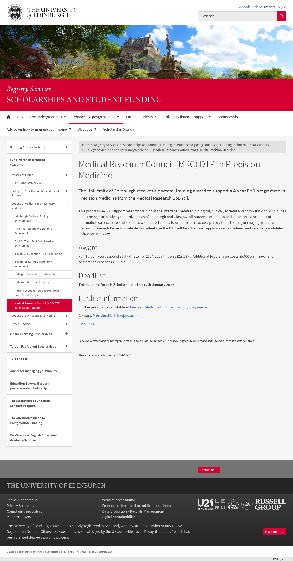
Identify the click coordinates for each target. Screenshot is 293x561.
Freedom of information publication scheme (137, 505)
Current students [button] (140, 117)
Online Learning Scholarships (31, 334)
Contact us (209, 470)
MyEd (282, 6)
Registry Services (29, 89)
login (279, 559)
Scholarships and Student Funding (147, 145)
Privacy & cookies (20, 505)
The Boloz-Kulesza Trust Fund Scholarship (33, 264)
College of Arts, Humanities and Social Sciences (35, 193)
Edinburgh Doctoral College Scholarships (32, 218)
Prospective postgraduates (196, 145)
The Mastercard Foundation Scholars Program (30, 403)
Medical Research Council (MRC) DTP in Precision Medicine (37, 305)
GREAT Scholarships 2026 (27, 183)
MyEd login (274, 531)
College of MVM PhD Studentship (35, 274)
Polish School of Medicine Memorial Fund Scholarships (37, 293)
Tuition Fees (19, 358)
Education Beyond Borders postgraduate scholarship (29, 385)
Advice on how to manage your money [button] (37, 129)
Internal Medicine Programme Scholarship (33, 231)
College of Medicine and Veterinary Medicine (33, 206)
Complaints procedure (24, 511)
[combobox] (237, 16)
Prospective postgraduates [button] (94, 117)
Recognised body (157, 531)
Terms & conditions (22, 499)
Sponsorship (228, 117)
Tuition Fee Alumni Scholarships (33, 346)
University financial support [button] (185, 117)
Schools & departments (256, 6)
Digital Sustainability (118, 516)
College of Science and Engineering (33, 316)
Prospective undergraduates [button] (40, 117)
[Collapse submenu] (68, 162)
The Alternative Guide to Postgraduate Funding (27, 420)
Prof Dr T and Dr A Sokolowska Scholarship (34, 243)
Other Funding (21, 324)
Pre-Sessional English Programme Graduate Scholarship (34, 437)
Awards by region (22, 175)
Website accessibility (118, 499)
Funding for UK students (27, 147)
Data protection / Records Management (133, 511)
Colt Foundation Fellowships (33, 282)
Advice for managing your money (33, 371)
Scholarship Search (118, 129)
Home (85, 145)
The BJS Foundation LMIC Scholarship (38, 254)
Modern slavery (19, 516)
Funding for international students (28, 162)
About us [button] (85, 129)
